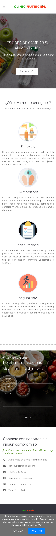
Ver (40, 525)
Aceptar (37, 531)
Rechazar (19, 531)
